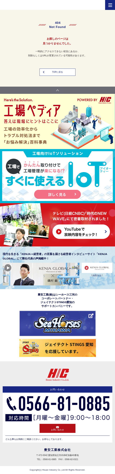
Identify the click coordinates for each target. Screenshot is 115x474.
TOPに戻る (57, 72)
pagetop (57, 90)
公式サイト (97, 275)
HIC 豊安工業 (20, 6)
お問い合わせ (57, 430)
